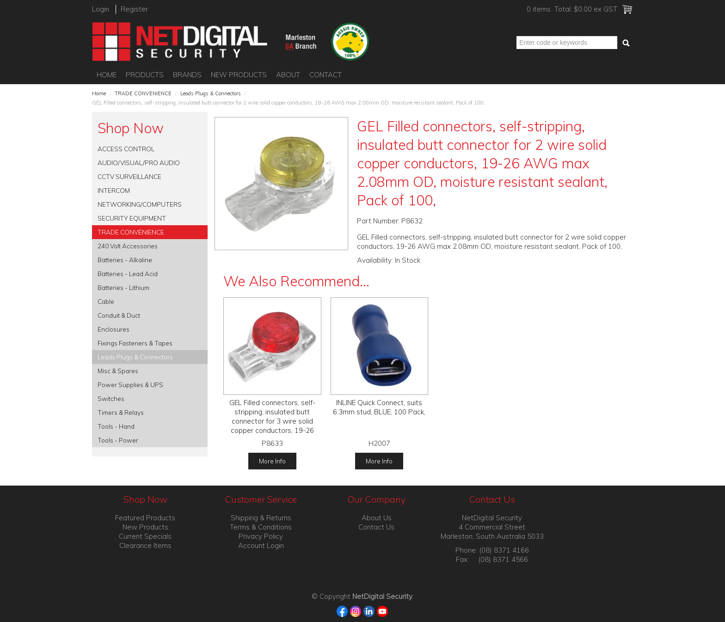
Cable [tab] (106, 301)
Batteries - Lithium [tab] (123, 287)
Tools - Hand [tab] (116, 426)
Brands (187, 74)
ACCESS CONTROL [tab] (126, 149)
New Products (239, 74)
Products (145, 74)
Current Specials (145, 536)
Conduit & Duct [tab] (119, 315)
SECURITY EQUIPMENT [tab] (132, 218)
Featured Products (145, 517)
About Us (377, 517)
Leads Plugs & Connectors (210, 93)
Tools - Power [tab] (118, 440)
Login (100, 9)
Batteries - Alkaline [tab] (125, 260)
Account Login (261, 545)
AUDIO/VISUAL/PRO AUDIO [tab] (139, 162)
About (288, 74)
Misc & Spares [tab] (118, 371)
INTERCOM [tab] (114, 190)
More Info (272, 461)
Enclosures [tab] (113, 329)
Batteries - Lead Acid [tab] (128, 273)
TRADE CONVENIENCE (143, 93)
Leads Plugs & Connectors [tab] (135, 357)
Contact (325, 74)
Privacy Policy (261, 536)
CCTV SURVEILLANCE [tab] (129, 176)
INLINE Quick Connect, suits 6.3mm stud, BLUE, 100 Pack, (379, 407)
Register (134, 9)
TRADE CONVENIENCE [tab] (131, 232)
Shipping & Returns (261, 517)
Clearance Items (145, 545)
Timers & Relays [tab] (121, 412)
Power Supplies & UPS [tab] (130, 384)
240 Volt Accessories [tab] (128, 246)
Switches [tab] (111, 398)
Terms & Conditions (261, 527)
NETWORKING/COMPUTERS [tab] (140, 204)
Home (107, 74)
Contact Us (376, 527)
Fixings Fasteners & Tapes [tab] (135, 343)
